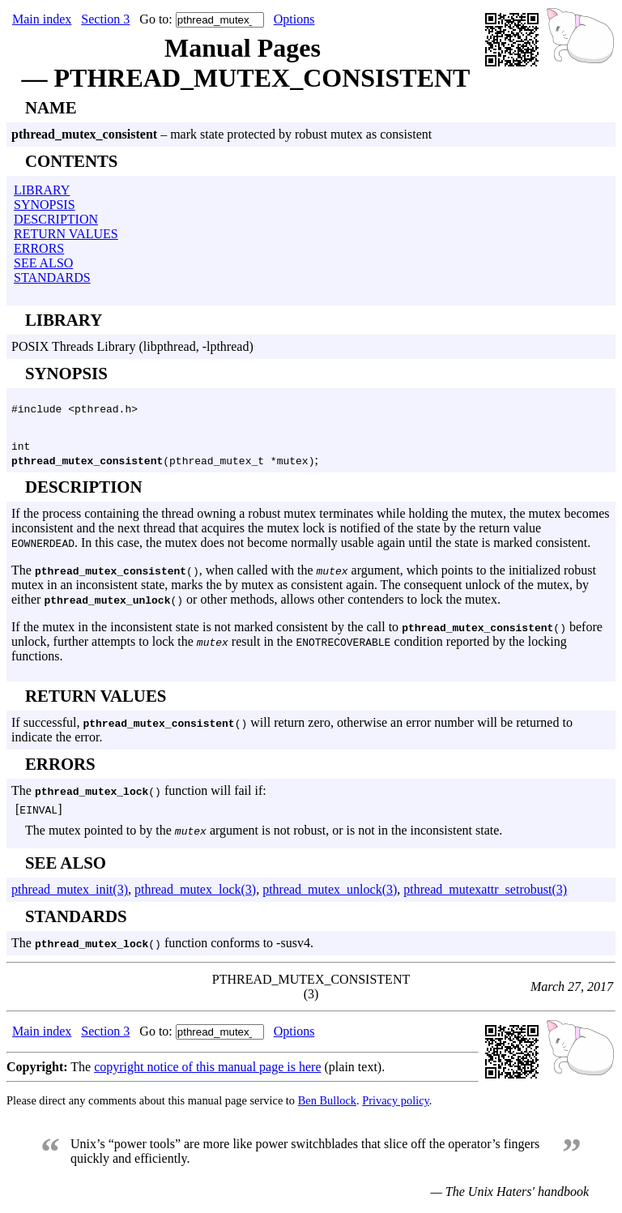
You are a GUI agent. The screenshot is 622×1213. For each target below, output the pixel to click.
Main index (41, 19)
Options (294, 19)
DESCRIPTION (56, 219)
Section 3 (105, 19)
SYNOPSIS (44, 204)
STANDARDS (52, 277)
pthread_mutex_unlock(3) (329, 894)
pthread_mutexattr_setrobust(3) (485, 894)
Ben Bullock (327, 1105)
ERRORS (39, 248)
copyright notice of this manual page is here (207, 1071)
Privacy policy (395, 1105)
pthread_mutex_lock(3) (195, 894)
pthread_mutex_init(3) (69, 894)
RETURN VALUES (66, 234)
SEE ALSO (43, 263)
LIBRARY (42, 190)
